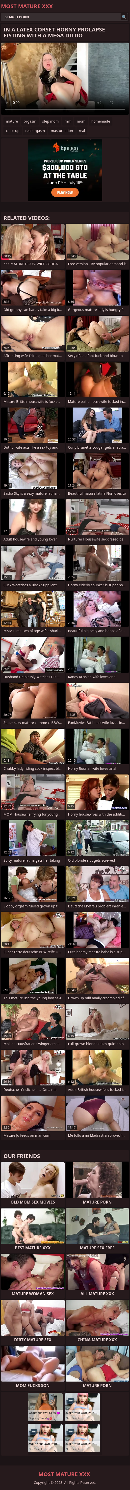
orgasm (30, 121)
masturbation (62, 130)
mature (12, 121)
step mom (50, 121)
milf (68, 121)
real (82, 130)
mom (81, 121)
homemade (100, 121)
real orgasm (35, 130)
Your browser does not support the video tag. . (65, 79)
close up (12, 130)
